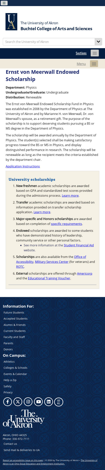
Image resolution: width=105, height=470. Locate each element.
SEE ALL (58, 402)
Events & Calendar (15, 374)
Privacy (8, 392)
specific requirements (66, 224)
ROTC (20, 267)
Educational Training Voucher (49, 278)
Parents (8, 343)
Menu (81, 63)
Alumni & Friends (15, 325)
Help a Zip (10, 380)
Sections (81, 53)
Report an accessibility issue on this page (23, 460)
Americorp (84, 273)
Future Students (14, 312)
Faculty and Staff (14, 337)
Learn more (70, 195)
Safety (7, 386)
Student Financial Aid (79, 245)
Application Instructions (23, 166)
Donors (8, 349)
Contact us (10, 444)
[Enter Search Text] (49, 42)
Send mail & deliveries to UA (22, 450)
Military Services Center (52, 262)
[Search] (98, 42)
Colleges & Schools (15, 367)
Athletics (9, 361)
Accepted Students (16, 318)
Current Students (15, 331)
